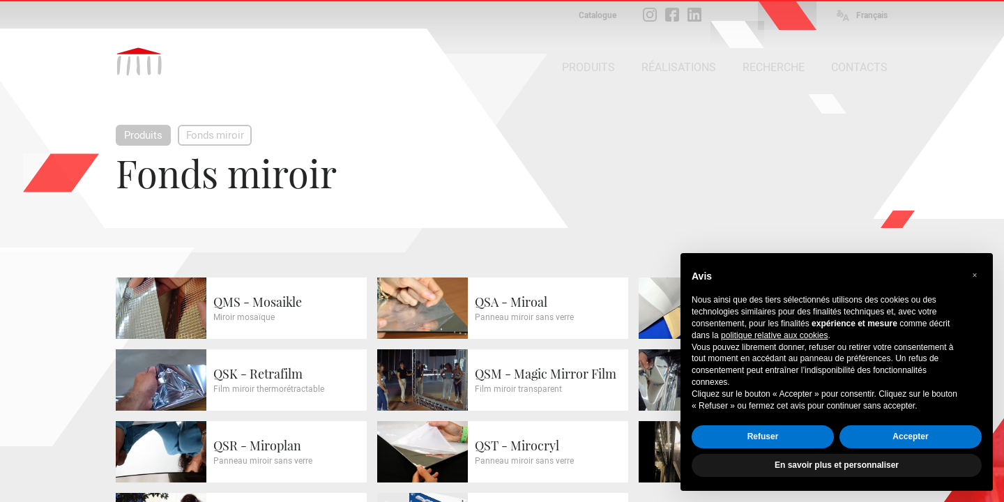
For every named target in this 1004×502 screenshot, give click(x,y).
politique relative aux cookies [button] (774, 335)
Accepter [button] (910, 436)
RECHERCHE (774, 67)
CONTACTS (859, 67)
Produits (143, 135)
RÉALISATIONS (678, 67)
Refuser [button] (763, 436)
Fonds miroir (215, 135)
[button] (975, 275)
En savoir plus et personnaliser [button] (837, 465)
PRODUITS (588, 67)
